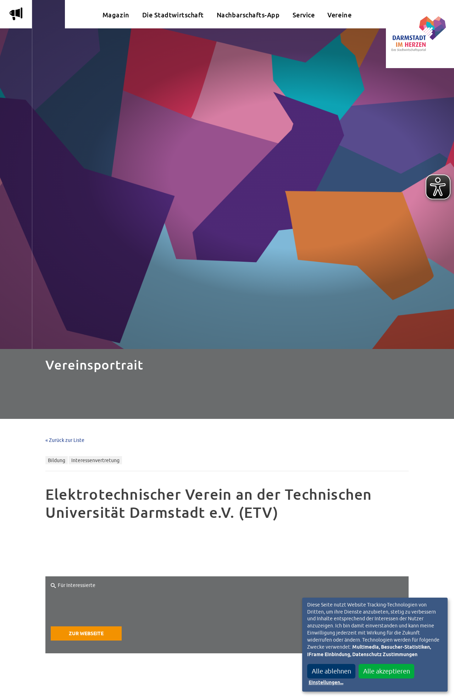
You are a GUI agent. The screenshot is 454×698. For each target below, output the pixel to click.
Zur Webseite (86, 633)
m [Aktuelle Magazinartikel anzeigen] (16, 13)
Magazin (116, 15)
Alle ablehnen (331, 671)
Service (304, 15)
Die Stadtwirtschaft (173, 15)
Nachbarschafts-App (248, 15)
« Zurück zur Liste (64, 440)
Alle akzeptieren (386, 671)
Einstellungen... (326, 682)
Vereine (339, 15)
